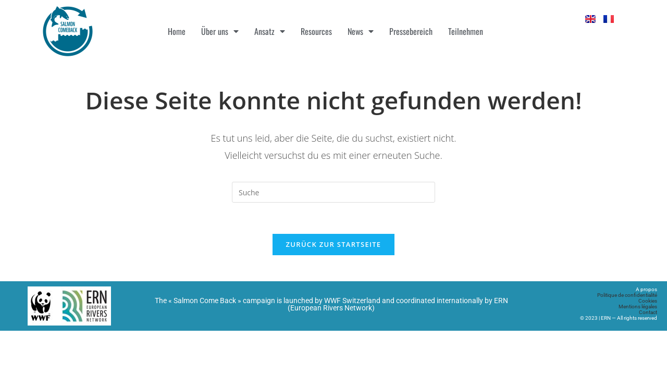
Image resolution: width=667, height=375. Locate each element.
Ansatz (269, 31)
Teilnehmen (465, 31)
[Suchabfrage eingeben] (333, 192)
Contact (648, 312)
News (361, 31)
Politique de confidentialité (627, 295)
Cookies (647, 301)
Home (177, 31)
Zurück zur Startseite (333, 244)
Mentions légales (638, 306)
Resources (316, 31)
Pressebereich (411, 31)
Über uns (220, 31)
